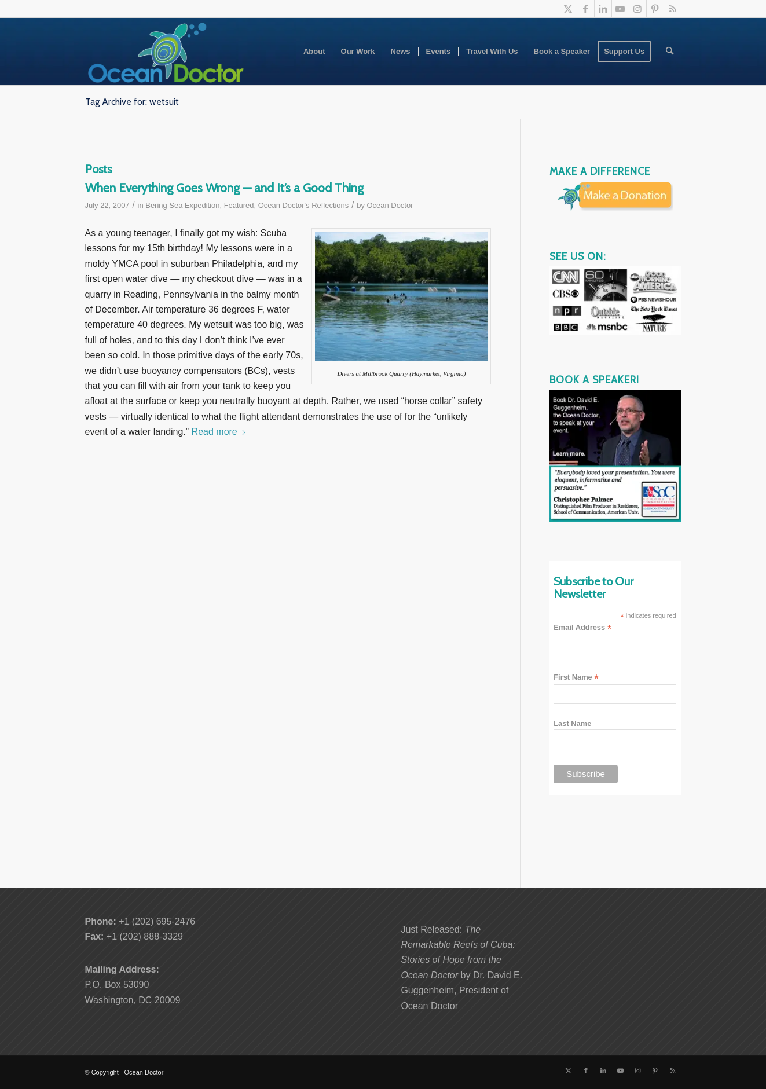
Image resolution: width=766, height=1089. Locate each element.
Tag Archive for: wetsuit (132, 101)
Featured (239, 205)
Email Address (582, 628)
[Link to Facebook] (585, 8)
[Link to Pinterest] (655, 8)
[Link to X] (568, 8)
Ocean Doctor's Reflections (303, 205)
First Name (576, 678)
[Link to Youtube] (620, 8)
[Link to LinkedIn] (603, 8)
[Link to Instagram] (637, 8)
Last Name (572, 723)
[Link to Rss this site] (672, 8)
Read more (219, 432)
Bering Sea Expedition (182, 205)
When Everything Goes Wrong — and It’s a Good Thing (224, 188)
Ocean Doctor (390, 205)
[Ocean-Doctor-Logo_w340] (166, 51)
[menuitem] (314, 51)
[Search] (669, 51)
